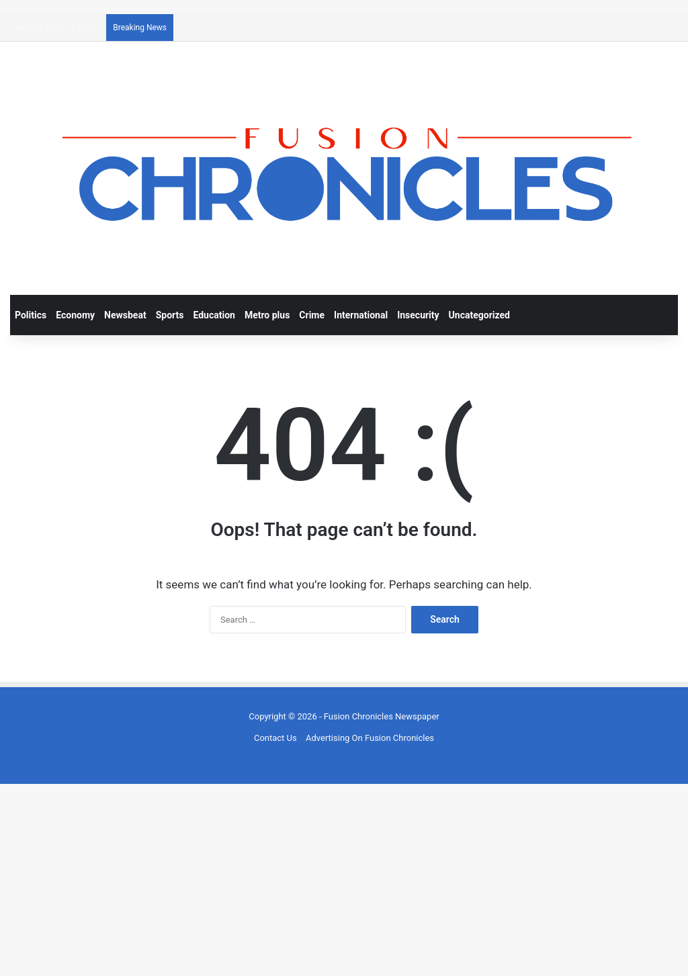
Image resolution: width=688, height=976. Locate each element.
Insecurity (418, 315)
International (361, 315)
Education (213, 315)
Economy (75, 315)
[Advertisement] (344, 878)
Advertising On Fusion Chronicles (370, 738)
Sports (170, 315)
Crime (312, 315)
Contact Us (275, 738)
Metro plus (267, 315)
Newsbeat (125, 315)
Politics (30, 315)
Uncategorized (479, 315)
